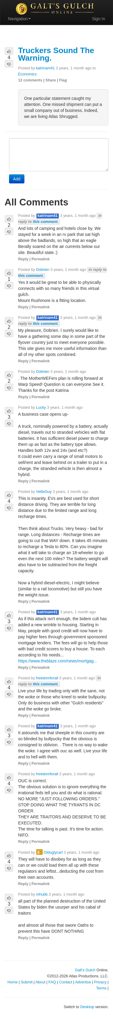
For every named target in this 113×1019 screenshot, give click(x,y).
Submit (27, 982)
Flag (63, 80)
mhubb (42, 894)
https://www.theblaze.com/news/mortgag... (57, 661)
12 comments (30, 80)
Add (16, 178)
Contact (65, 982)
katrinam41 (45, 68)
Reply (23, 259)
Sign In (98, 18)
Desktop (87, 1007)
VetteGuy (44, 492)
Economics (27, 74)
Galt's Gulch (85, 970)
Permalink (41, 259)
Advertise (83, 982)
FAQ (52, 982)
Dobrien (42, 270)
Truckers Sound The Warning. (56, 54)
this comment (45, 222)
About (40, 982)
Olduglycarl (53, 852)
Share (51, 80)
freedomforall (47, 678)
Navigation (19, 18)
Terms (101, 988)
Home (13, 982)
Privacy (100, 982)
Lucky (41, 407)
